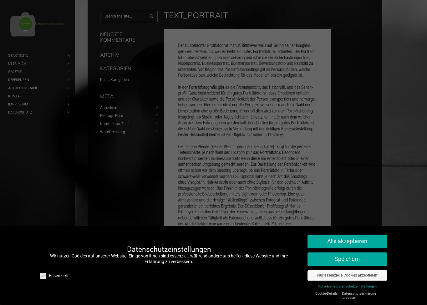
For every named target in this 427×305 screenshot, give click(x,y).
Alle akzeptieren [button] (347, 238)
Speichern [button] (347, 256)
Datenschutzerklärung (359, 290)
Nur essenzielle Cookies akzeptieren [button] (347, 272)
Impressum (347, 294)
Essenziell (54, 273)
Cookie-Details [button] (327, 290)
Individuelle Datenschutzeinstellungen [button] (347, 283)
